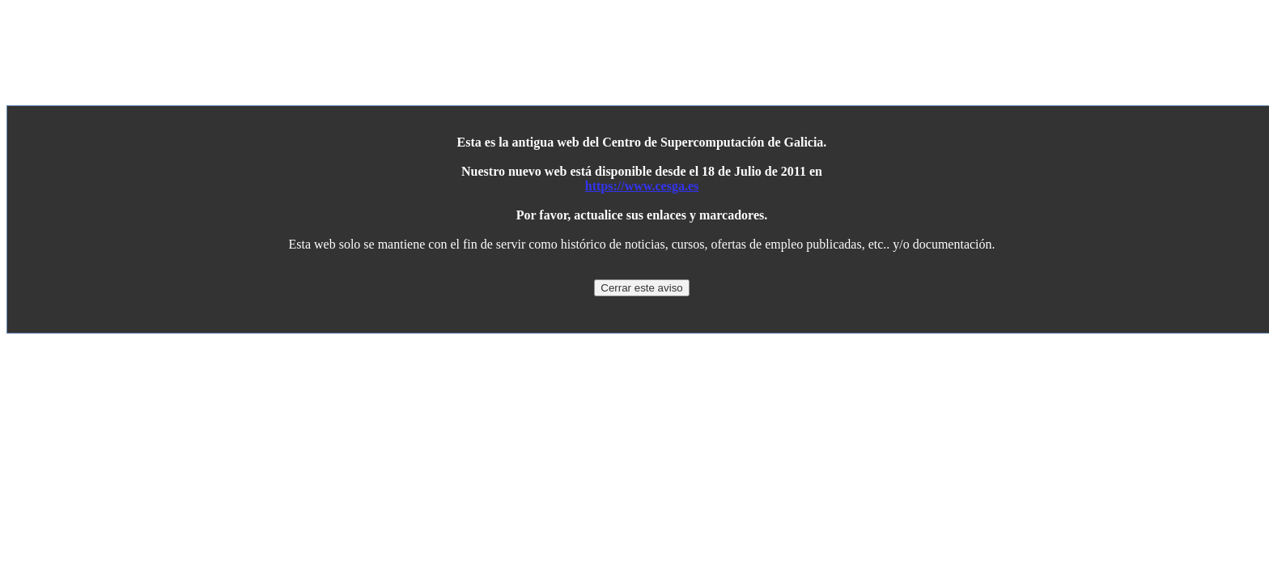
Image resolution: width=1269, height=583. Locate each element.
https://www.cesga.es (641, 186)
